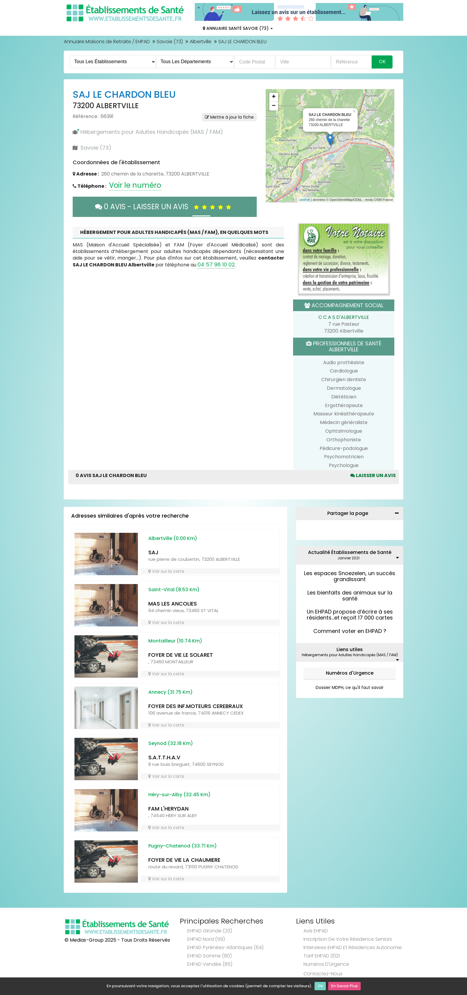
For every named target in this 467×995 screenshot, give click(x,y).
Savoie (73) (170, 41)
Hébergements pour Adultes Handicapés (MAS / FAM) (151, 132)
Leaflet (304, 199)
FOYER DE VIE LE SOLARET (180, 655)
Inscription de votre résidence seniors (347, 939)
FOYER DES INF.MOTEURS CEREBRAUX (195, 706)
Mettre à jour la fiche (229, 117)
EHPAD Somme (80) (209, 955)
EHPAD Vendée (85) (209, 964)
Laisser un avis (373, 475)
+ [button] (273, 97)
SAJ (153, 552)
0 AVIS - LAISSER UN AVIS (164, 207)
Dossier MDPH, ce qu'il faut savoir (350, 687)
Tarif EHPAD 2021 (321, 955)
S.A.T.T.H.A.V (164, 757)
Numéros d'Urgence (349, 673)
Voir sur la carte (166, 571)
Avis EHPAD (315, 930)
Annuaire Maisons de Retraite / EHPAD (107, 41)
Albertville (200, 41)
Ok (320, 986)
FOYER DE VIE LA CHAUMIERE (184, 860)
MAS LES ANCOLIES (172, 603)
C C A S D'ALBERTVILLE (343, 317)
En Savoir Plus (344, 986)
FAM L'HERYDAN (168, 808)
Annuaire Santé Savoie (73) (238, 28)
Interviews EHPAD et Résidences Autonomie (352, 947)
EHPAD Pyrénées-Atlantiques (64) (225, 947)
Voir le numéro (135, 185)
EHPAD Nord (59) (206, 939)
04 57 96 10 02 (216, 264)
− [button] (273, 106)
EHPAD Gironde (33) (209, 930)
